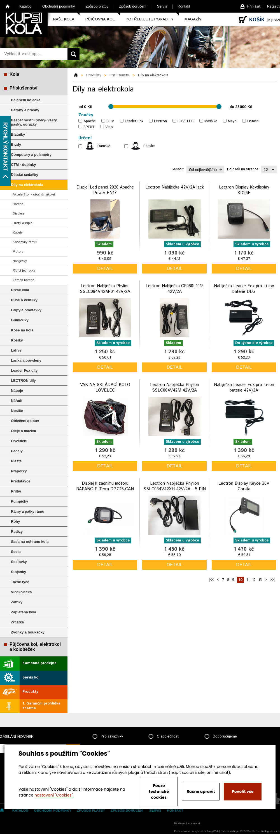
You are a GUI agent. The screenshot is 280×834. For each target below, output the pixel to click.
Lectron (160, 121)
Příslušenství (24, 88)
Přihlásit (253, 6)
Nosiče (17, 411)
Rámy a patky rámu (27, 511)
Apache (89, 121)
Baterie (18, 204)
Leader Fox (134, 121)
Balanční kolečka (26, 100)
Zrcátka (17, 622)
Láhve (16, 350)
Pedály (17, 451)
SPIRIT (89, 127)
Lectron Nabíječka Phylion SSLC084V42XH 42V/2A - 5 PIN (174, 486)
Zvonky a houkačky (28, 632)
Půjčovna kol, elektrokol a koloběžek (35, 647)
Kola (14, 74)
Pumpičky (19, 501)
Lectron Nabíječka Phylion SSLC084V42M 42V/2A (174, 387)
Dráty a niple (22, 223)
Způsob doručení (132, 6)
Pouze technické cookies (159, 791)
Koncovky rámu (25, 242)
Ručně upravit (200, 791)
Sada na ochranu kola (29, 541)
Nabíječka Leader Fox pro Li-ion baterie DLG (244, 289)
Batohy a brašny (25, 110)
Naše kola (63, 19)
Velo (109, 127)
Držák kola (20, 290)
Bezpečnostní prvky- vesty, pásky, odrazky (34, 122)
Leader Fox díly (24, 370)
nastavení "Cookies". (53, 795)
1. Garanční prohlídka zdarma (41, 706)
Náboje (17, 390)
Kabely (18, 232)
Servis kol (30, 677)
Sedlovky (19, 562)
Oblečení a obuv (25, 421)
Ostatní (253, 121)
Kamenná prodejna (39, 663)
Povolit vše (242, 791)
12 (254, 580)
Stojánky (18, 572)
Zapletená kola (23, 612)
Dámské (103, 146)
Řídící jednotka (24, 270)
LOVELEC (186, 121)
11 (248, 580)
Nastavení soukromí (187, 823)
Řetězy (17, 531)
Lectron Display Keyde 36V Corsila (243, 486)
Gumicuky (20, 320)
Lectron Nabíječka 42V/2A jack (174, 187)
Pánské (149, 146)
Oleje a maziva (23, 431)
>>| (272, 580)
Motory (18, 251)
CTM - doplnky (23, 164)
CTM (110, 121)
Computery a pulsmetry (31, 154)
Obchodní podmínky (58, 6)
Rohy (15, 521)
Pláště (16, 461)
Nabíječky (20, 261)
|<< (211, 580)
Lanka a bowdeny (26, 360)
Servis (162, 6)
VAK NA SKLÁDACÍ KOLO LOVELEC (105, 387)
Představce (20, 481)
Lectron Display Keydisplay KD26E (244, 190)
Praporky (19, 471)
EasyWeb (212, 831)
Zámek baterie (23, 280)
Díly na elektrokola (27, 185)
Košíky (17, 340)
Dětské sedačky (24, 175)
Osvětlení (19, 441)
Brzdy (16, 144)
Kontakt (184, 6)
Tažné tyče (20, 582)
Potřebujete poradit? (149, 19)
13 (260, 580)
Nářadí (16, 401)
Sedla (16, 552)
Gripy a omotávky (26, 310)
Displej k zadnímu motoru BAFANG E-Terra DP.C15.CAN (105, 486)
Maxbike (210, 121)
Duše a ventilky (24, 300)
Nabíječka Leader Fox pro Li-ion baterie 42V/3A (244, 387)
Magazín (193, 19)
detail (105, 268)
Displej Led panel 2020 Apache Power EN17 (105, 190)
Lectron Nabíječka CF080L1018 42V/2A (175, 289)
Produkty (30, 691)
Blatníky (18, 134)
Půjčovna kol (100, 19)
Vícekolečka (21, 592)
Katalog (25, 6)
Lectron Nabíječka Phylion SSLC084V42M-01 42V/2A (105, 289)
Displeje (18, 213)
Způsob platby (96, 6)
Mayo (232, 121)
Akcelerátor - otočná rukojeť (34, 194)
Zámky (16, 602)
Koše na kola (22, 330)
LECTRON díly (23, 380)
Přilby (16, 491)
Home (7, 6)
